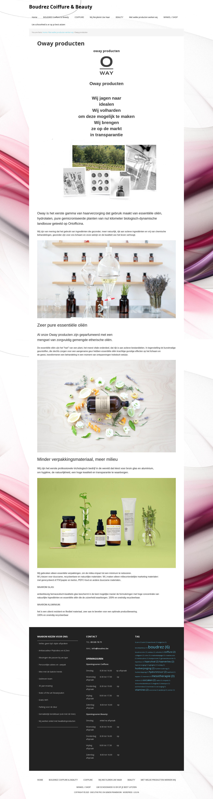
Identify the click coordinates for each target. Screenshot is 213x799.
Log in (136, 792)
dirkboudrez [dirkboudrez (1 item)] (142, 658)
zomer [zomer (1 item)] (171, 690)
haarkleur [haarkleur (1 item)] (139, 662)
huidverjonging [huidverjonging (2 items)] (145, 668)
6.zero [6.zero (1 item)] (138, 642)
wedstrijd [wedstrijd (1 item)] (163, 690)
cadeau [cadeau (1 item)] (151, 652)
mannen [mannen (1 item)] (147, 676)
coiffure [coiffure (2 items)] (170, 651)
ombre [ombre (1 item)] (138, 680)
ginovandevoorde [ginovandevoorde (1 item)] (168, 658)
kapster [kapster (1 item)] (138, 676)
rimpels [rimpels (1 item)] (166, 680)
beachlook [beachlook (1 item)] (152, 642)
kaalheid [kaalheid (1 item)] (171, 672)
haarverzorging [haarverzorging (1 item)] (141, 665)
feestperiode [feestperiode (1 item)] (154, 658)
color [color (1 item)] (147, 655)
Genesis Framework (113, 792)
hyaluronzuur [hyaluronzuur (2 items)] (158, 671)
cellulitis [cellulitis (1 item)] (159, 652)
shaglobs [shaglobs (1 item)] (157, 683)
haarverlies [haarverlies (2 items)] (166, 661)
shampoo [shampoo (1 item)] (165, 683)
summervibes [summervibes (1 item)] (141, 687)
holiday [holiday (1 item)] (161, 665)
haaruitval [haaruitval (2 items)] (152, 661)
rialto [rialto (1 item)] (159, 680)
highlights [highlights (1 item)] (152, 665)
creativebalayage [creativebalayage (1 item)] (158, 655)
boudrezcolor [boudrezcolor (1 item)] (141, 652)
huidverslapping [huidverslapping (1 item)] (141, 672)
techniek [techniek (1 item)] (151, 687)
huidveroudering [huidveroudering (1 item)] (162, 669)
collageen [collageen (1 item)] (139, 655)
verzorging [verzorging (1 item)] (161, 687)
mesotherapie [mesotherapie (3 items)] (163, 676)
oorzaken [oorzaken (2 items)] (149, 680)
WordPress (127, 792)
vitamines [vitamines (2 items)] (142, 689)
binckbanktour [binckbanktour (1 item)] (141, 648)
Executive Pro (96, 792)
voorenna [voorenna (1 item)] (153, 690)
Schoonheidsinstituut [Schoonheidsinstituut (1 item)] (143, 683)
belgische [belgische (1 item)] (162, 642)
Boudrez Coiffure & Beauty (61, 7)
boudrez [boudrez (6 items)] (159, 647)
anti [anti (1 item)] (144, 642)
